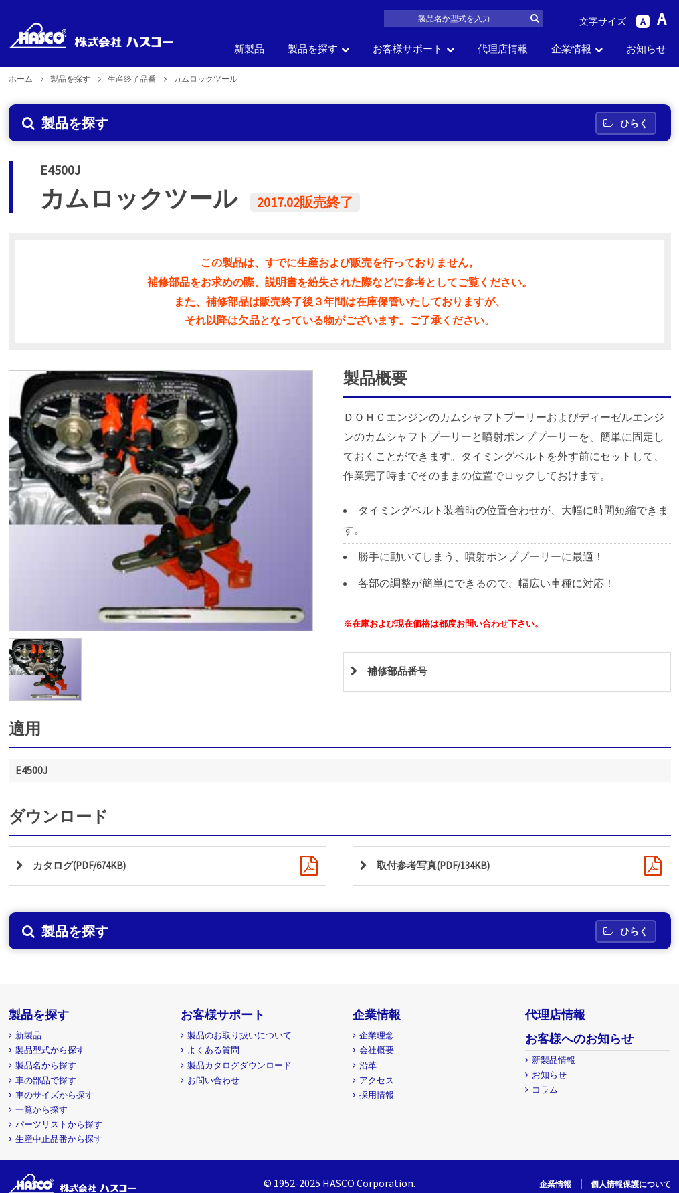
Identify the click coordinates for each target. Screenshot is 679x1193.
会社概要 (376, 1050)
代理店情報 (503, 48)
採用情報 (376, 1095)
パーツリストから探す (58, 1124)
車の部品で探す (45, 1080)
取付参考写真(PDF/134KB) (438, 866)
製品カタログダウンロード (239, 1065)
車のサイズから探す (54, 1095)
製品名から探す (45, 1065)
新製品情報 (553, 1060)
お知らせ (646, 48)
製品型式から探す (50, 1050)
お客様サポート (408, 48)
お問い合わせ (213, 1080)
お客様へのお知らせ (579, 1038)
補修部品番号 (399, 672)
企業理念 (376, 1035)
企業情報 (571, 48)
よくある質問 (213, 1050)
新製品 (249, 48)
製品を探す (313, 48)
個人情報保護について (631, 1184)
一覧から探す (41, 1109)
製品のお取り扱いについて (239, 1035)
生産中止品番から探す (58, 1139)
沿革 (368, 1065)
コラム (545, 1089)
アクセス (376, 1080)
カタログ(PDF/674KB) (83, 866)
